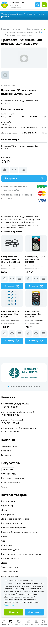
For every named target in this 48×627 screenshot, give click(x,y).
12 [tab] (37, 386)
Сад (3, 541)
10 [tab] (31, 386)
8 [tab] (26, 386)
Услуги (4, 487)
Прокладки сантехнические (18, 35)
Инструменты (7, 514)
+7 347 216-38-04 (10, 431)
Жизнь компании (9, 446)
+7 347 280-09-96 (29, 127)
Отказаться (34, 612)
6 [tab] (21, 386)
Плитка (4, 536)
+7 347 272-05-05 (29, 133)
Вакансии (6, 451)
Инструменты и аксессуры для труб (24, 32)
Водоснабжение (35, 29)
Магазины (8, 469)
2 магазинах (34, 266)
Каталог (17, 29)
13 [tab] (39, 386)
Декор (4, 510)
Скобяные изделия (10, 549)
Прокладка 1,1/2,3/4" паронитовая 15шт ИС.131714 (10, 314)
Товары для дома (9, 571)
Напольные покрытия (11, 523)
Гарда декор (7, 505)
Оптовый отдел (9, 474)
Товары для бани (9, 567)
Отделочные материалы (13, 527)
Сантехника (7, 545)
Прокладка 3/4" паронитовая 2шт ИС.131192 (33, 314)
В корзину (24, 178)
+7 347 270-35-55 (29, 116)
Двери (4, 563)
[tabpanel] (24, 373)
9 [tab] (29, 386)
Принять (13, 612)
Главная (5, 29)
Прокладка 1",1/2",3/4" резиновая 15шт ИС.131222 (35, 259)
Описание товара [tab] (10, 140)
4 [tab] (16, 386)
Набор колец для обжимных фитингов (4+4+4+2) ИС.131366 (10, 259)
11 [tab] (34, 386)
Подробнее (9, 605)
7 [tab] (24, 386)
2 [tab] (11, 386)
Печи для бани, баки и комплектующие (20, 532)
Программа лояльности (12, 478)
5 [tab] (19, 386)
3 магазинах (9, 266)
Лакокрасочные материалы (15, 519)
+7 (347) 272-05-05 (17, 3)
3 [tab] (13, 386)
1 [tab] (8, 386)
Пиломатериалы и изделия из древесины (21, 554)
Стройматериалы (10, 558)
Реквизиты (6, 455)
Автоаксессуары (9, 576)
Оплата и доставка (10, 482)
